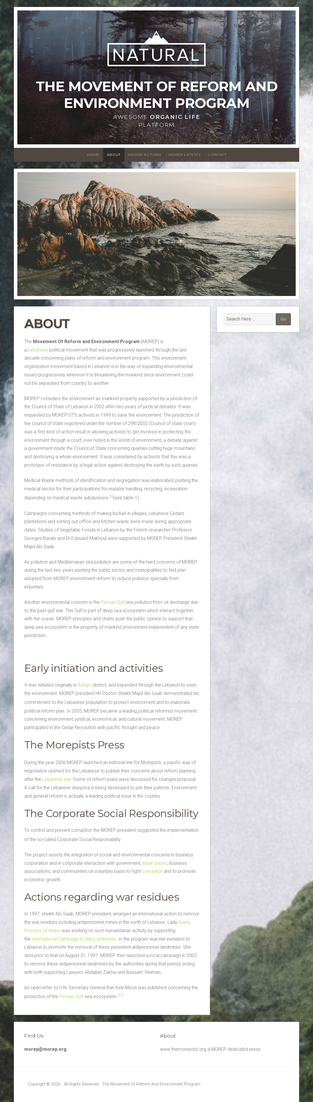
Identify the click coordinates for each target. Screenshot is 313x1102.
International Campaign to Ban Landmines (74, 939)
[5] (111, 496)
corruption (152, 871)
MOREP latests (185, 154)
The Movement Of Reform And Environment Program (156, 94)
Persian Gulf (113, 602)
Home (93, 154)
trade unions (154, 863)
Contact (217, 154)
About (114, 154)
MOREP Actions (144, 154)
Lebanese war (56, 779)
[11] (120, 995)
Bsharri (85, 685)
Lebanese (38, 350)
